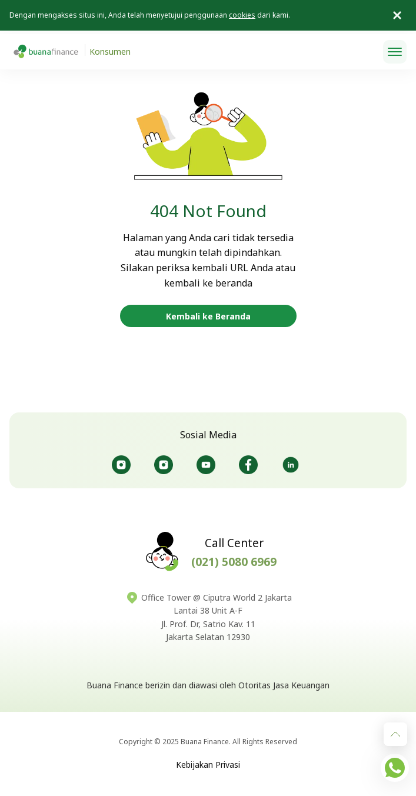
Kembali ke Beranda (208, 316)
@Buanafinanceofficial (206, 464)
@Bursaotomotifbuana (163, 464)
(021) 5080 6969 (234, 561)
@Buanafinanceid (121, 464)
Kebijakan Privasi (208, 764)
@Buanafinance (290, 464)
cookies (242, 15)
